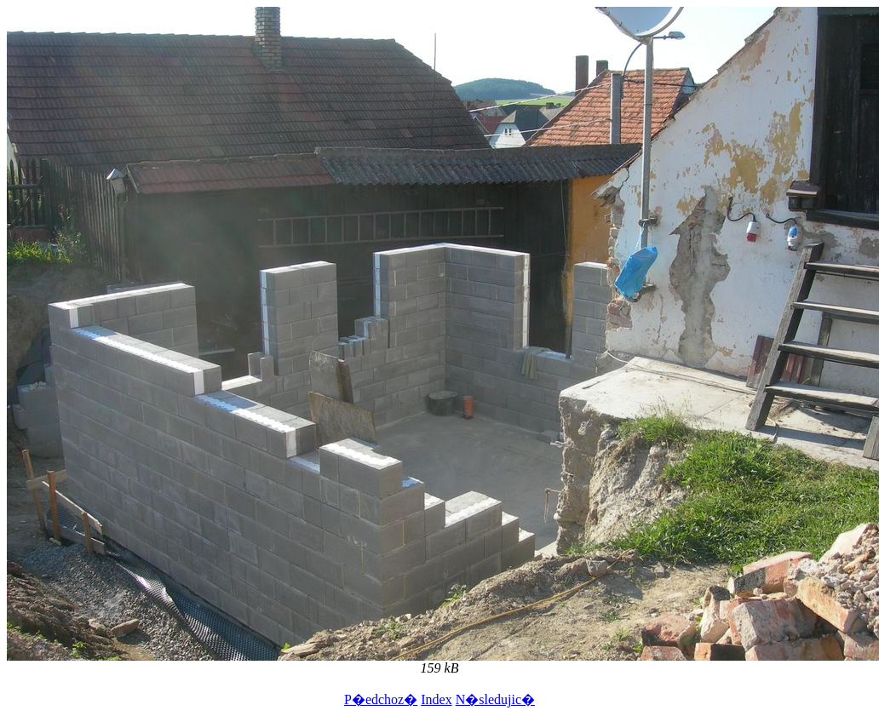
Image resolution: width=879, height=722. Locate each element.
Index (436, 699)
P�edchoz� (380, 699)
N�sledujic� (495, 699)
